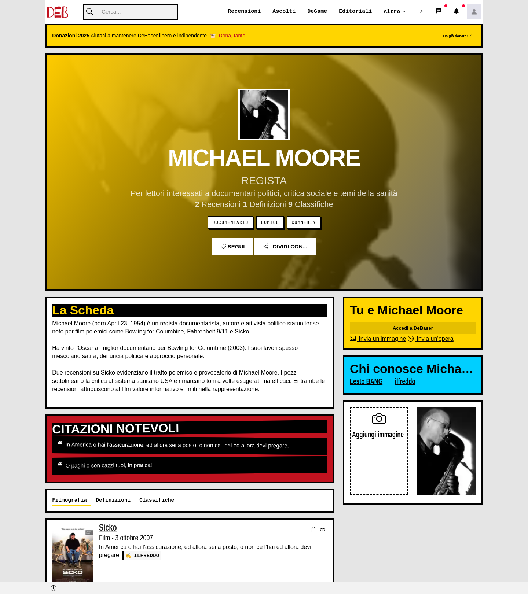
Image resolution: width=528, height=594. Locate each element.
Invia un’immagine (378, 339)
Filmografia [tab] (69, 500)
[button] (421, 12)
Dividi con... (285, 247)
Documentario (231, 223)
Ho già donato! (457, 36)
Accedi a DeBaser (413, 328)
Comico (270, 223)
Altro (392, 11)
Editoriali (355, 11)
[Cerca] (130, 12)
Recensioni (244, 11)
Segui (233, 247)
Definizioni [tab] (113, 500)
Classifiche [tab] (156, 500)
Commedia (303, 223)
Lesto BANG (366, 382)
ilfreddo (146, 555)
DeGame (317, 11)
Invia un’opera (431, 339)
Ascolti (284, 11)
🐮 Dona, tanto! (228, 36)
